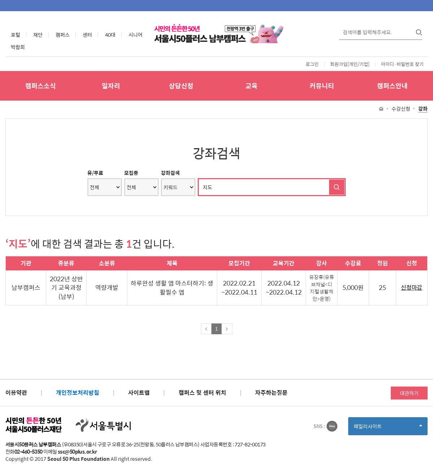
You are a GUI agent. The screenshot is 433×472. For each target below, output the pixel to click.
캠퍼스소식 (40, 86)
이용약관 (16, 392)
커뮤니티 (322, 86)
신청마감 (411, 287)
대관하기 (409, 393)
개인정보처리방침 (77, 392)
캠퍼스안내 (392, 86)
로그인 (312, 64)
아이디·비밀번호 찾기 (402, 64)
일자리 (111, 86)
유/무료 (95, 172)
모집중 (131, 172)
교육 (251, 86)
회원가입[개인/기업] (349, 64)
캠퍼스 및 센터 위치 (202, 392)
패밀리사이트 (388, 428)
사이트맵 (139, 392)
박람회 (18, 47)
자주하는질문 (271, 392)
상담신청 (181, 86)
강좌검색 (170, 172)
